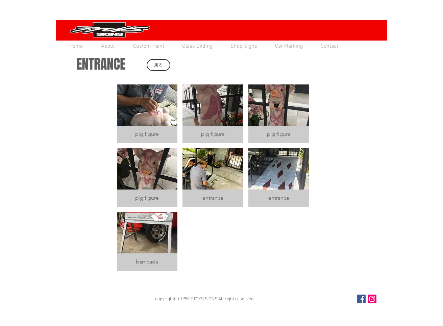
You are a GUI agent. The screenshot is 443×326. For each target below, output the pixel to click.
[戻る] (158, 65)
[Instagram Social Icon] (372, 299)
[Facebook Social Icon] (361, 299)
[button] (147, 113)
